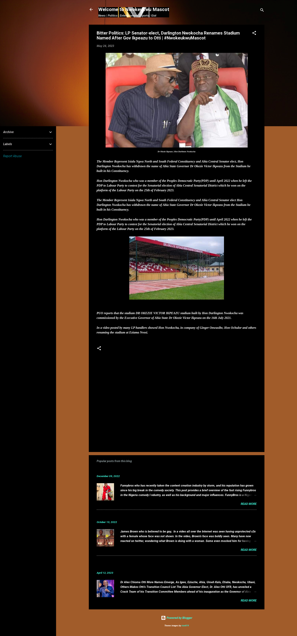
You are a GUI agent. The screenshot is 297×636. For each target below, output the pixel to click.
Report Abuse (12, 156)
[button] (254, 34)
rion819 (185, 625)
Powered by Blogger (176, 618)
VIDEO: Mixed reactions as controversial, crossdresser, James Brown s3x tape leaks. (165, 516)
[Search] (262, 11)
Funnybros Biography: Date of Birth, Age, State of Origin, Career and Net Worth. (161, 470)
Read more (249, 504)
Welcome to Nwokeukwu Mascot (133, 9)
